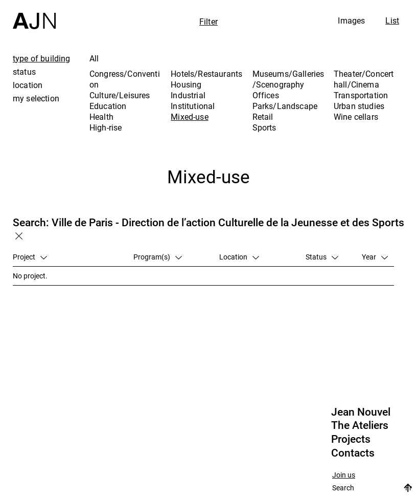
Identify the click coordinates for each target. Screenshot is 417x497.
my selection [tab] (36, 98)
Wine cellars (356, 116)
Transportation (361, 95)
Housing (186, 84)
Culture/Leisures (119, 95)
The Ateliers (359, 425)
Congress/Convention (124, 79)
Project (30, 257)
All (94, 58)
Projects (350, 439)
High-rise (105, 127)
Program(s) (157, 257)
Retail (262, 116)
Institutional (193, 106)
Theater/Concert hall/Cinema (363, 79)
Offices (265, 95)
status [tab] (24, 71)
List (392, 20)
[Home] (34, 14)
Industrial (188, 95)
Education (107, 106)
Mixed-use (189, 116)
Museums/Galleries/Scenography (288, 79)
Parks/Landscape (284, 106)
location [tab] (27, 85)
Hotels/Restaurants (206, 73)
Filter (208, 21)
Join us (343, 475)
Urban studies (359, 106)
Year (375, 257)
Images (351, 20)
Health (101, 116)
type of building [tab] (42, 58)
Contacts (353, 453)
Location (239, 257)
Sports (264, 127)
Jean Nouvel (360, 412)
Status (322, 257)
